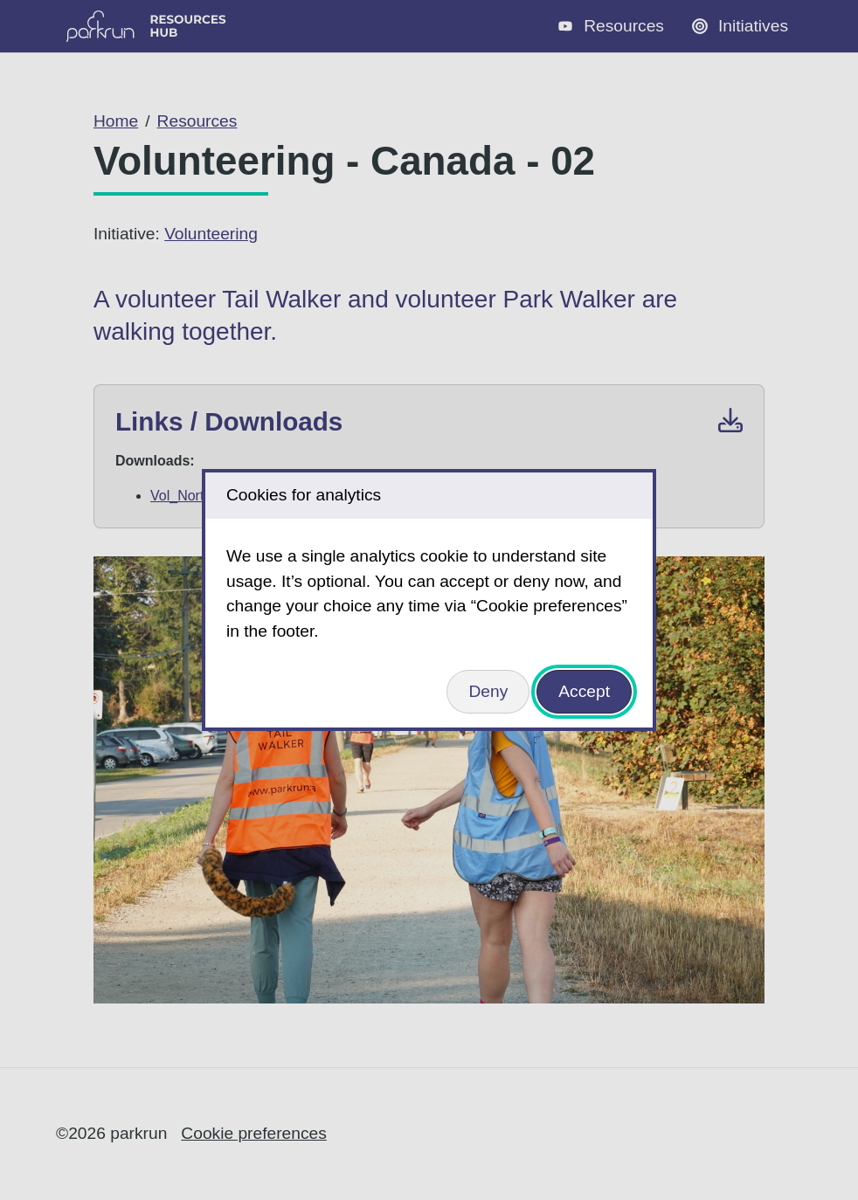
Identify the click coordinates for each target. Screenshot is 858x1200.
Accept (584, 691)
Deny (488, 691)
